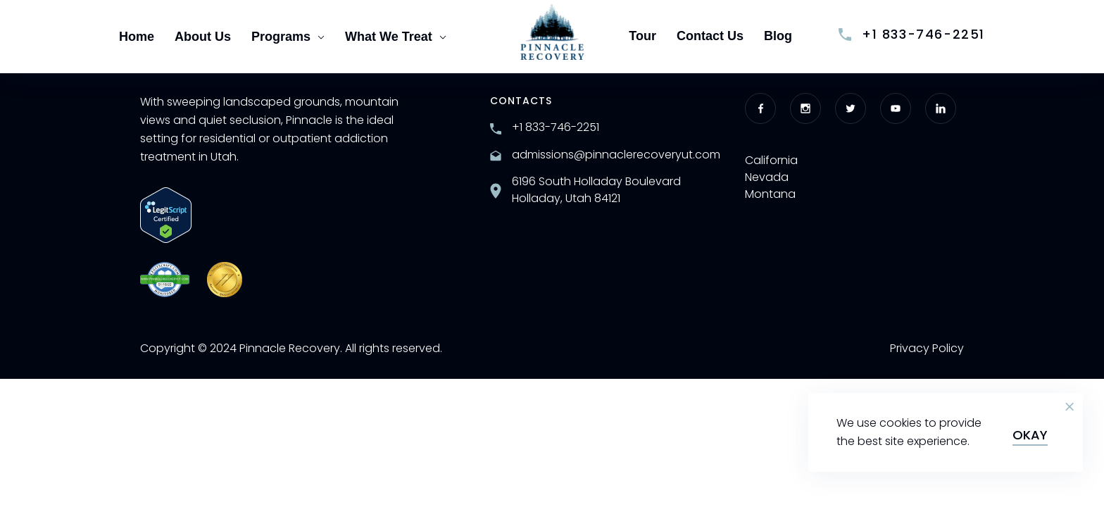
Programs (288, 36)
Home (136, 37)
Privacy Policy (927, 348)
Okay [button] (1030, 435)
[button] (1069, 407)
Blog (778, 36)
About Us (203, 37)
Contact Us (710, 36)
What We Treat (395, 36)
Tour (642, 36)
